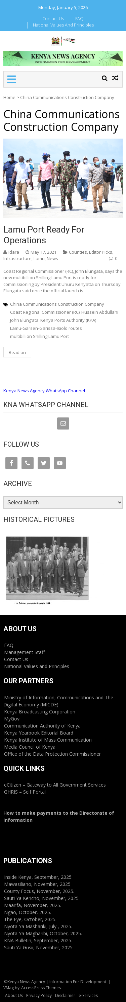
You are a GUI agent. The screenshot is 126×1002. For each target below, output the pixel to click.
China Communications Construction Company (57, 304)
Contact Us (53, 18)
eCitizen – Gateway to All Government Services (55, 785)
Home (9, 97)
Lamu (39, 258)
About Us (14, 995)
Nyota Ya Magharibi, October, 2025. (43, 933)
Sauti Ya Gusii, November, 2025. (39, 947)
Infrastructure (17, 258)
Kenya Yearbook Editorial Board (38, 733)
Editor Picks (100, 252)
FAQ (79, 18)
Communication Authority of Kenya (42, 725)
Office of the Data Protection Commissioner (52, 754)
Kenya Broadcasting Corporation (39, 711)
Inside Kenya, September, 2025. (38, 877)
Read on (17, 352)
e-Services (88, 995)
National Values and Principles (63, 25)
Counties (78, 252)
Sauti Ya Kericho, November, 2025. (42, 898)
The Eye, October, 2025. (30, 919)
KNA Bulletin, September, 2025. (38, 940)
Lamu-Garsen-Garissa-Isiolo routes (46, 328)
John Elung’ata (24, 320)
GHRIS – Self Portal (25, 792)
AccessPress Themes (41, 988)
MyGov (11, 718)
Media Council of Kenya (29, 747)
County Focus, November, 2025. (39, 891)
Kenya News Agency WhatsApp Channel (44, 391)
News (52, 258)
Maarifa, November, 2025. (32, 905)
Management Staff (24, 652)
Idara (13, 252)
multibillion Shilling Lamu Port (39, 336)
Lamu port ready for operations (43, 234)
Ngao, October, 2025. (27, 912)
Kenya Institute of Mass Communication (48, 740)
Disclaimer (65, 995)
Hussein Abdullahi (99, 312)
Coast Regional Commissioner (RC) (45, 312)
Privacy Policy (39, 995)
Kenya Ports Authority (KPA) (68, 320)
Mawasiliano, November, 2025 (37, 884)
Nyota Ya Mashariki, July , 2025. (38, 926)
